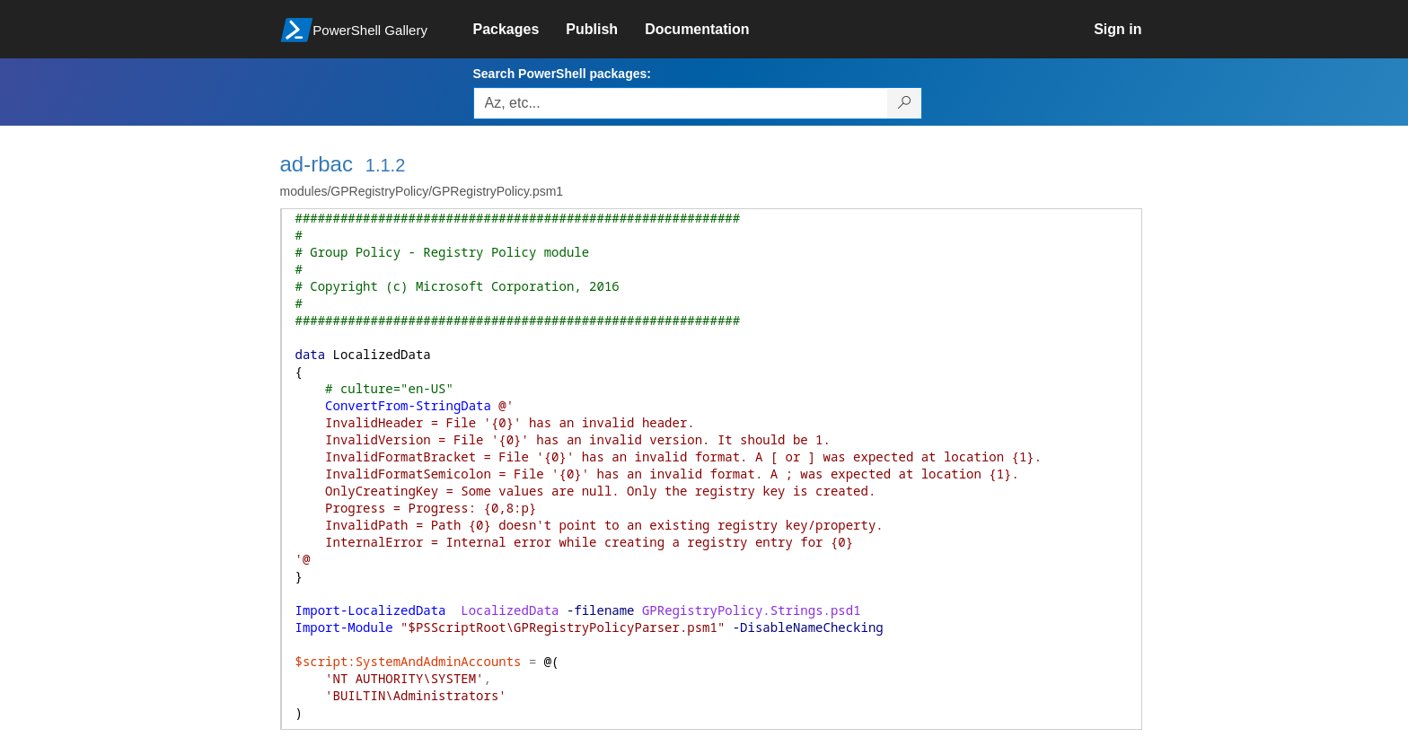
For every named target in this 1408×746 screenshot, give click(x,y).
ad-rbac (316, 164)
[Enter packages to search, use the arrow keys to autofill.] (680, 103)
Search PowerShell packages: (562, 73)
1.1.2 (385, 165)
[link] (520, 29)
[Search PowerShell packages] (904, 103)
